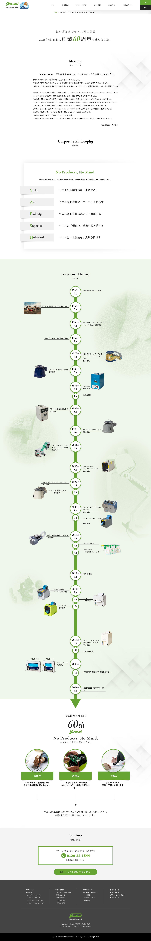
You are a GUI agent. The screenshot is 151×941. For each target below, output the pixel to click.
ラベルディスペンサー (34, 898)
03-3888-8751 (67, 926)
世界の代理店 (60, 903)
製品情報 (65, 5)
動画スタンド (60, 895)
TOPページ (30, 890)
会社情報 (97, 5)
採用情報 (87, 900)
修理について (60, 898)
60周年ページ (87, 890)
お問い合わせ (128, 5)
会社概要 (87, 895)
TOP (52, 5)
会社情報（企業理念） (90, 892)
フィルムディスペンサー (35, 900)
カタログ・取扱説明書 (63, 892)
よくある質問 (60, 900)
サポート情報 (81, 5)
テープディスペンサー (34, 895)
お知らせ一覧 (114, 890)
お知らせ (111, 5)
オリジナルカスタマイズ (35, 903)
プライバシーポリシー (117, 895)
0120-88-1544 (78, 855)
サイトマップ (114, 898)
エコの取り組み (89, 898)
